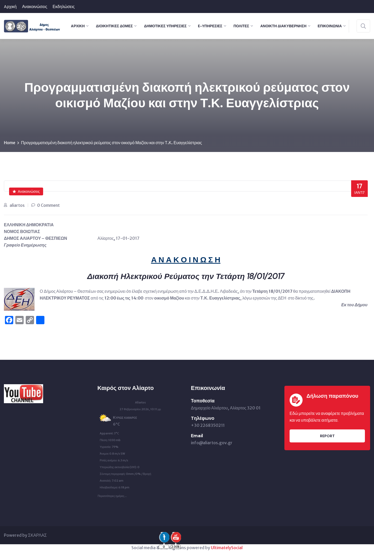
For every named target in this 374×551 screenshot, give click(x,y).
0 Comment (48, 205)
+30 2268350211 (208, 425)
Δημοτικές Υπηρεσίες (165, 26)
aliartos (17, 205)
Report (327, 436)
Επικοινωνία (330, 26)
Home (9, 142)
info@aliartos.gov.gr (211, 442)
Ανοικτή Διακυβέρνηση (283, 26)
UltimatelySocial (227, 547)
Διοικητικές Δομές (114, 26)
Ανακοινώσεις (34, 6)
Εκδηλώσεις (64, 6)
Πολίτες (241, 26)
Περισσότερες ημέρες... (112, 494)
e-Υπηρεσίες (210, 26)
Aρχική (10, 6)
